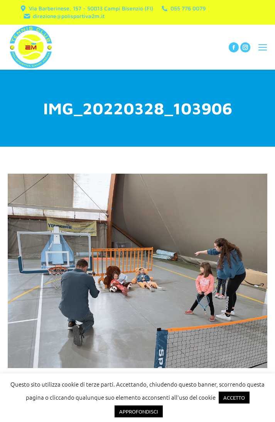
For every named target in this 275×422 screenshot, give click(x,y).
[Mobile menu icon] (262, 47)
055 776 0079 (183, 8)
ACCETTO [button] (234, 397)
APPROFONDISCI (138, 411)
